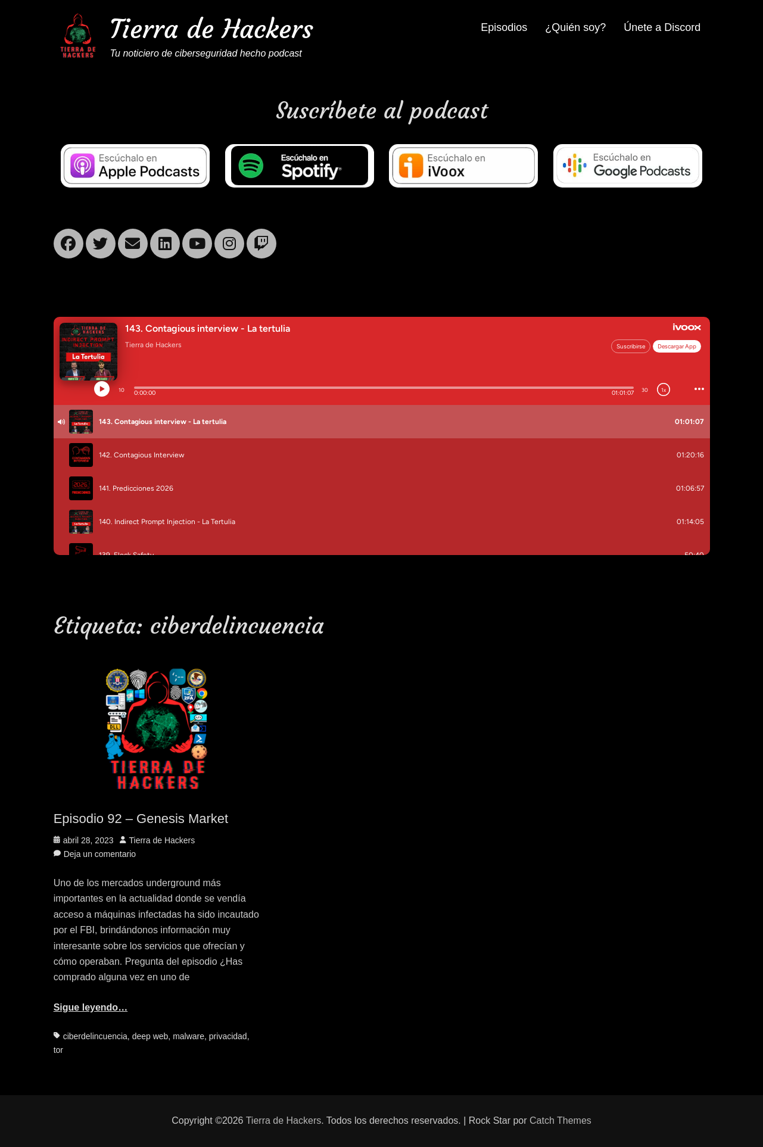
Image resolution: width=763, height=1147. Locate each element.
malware (188, 1036)
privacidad (228, 1036)
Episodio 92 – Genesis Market (141, 818)
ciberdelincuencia (95, 1036)
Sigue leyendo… (90, 1007)
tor (58, 1050)
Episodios (504, 27)
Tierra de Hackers (212, 29)
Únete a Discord (662, 27)
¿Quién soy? (575, 27)
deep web (150, 1036)
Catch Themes (560, 1120)
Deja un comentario (100, 854)
